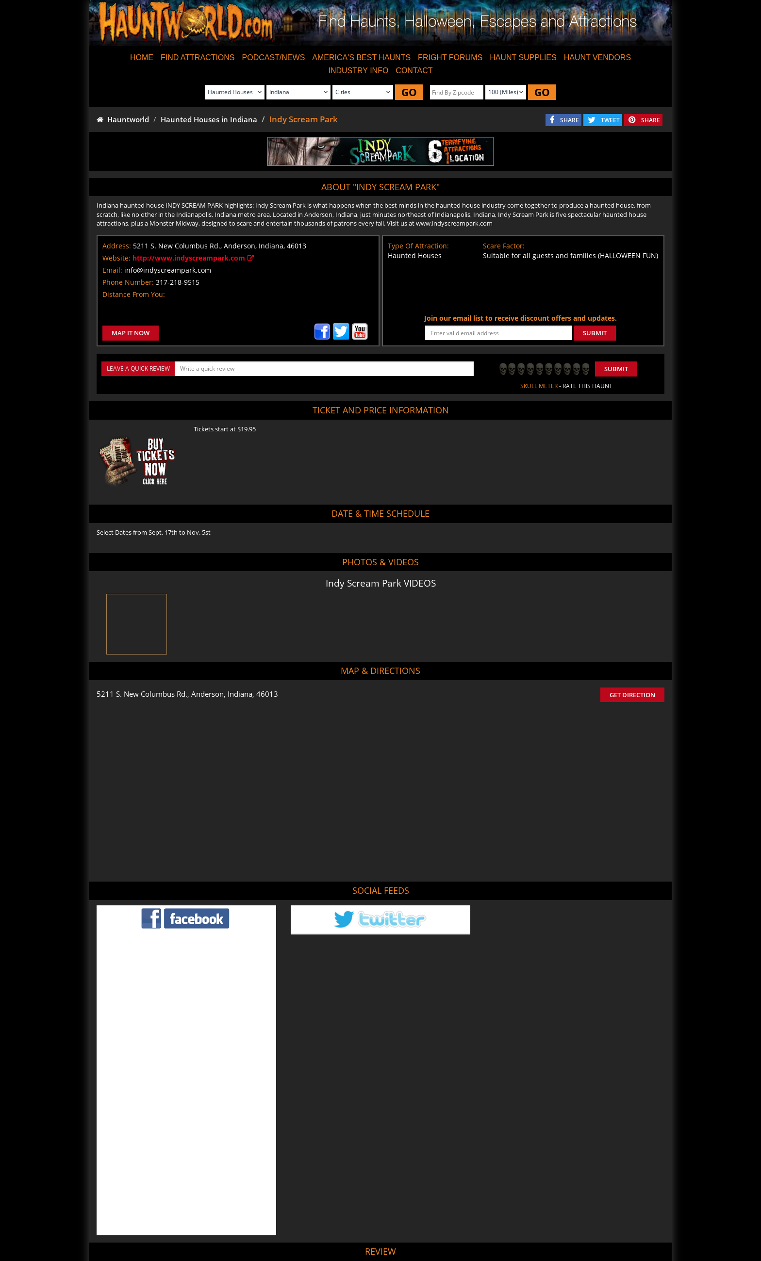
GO (409, 92)
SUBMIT (595, 332)
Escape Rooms (546, 1225)
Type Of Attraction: (418, 245)
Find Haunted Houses (225, 1225)
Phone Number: (128, 282)
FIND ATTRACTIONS (198, 57)
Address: (116, 245)
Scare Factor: (504, 245)
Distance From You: (133, 294)
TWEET (610, 120)
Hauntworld (123, 119)
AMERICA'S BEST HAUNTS (361, 57)
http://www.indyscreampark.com (193, 257)
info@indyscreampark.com (167, 270)
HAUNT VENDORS (597, 57)
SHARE (569, 120)
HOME (141, 57)
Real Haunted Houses (488, 1225)
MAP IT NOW (130, 332)
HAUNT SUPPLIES (523, 57)
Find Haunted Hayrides (295, 1225)
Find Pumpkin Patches (365, 1225)
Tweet (356, 1202)
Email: (112, 270)
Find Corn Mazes (427, 1225)
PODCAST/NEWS (273, 57)
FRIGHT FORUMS (450, 57)
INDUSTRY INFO (358, 70)
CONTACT (414, 70)
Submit (616, 368)
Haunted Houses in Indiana (209, 119)
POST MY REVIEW (327, 1158)
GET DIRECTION (632, 694)
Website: (116, 257)
